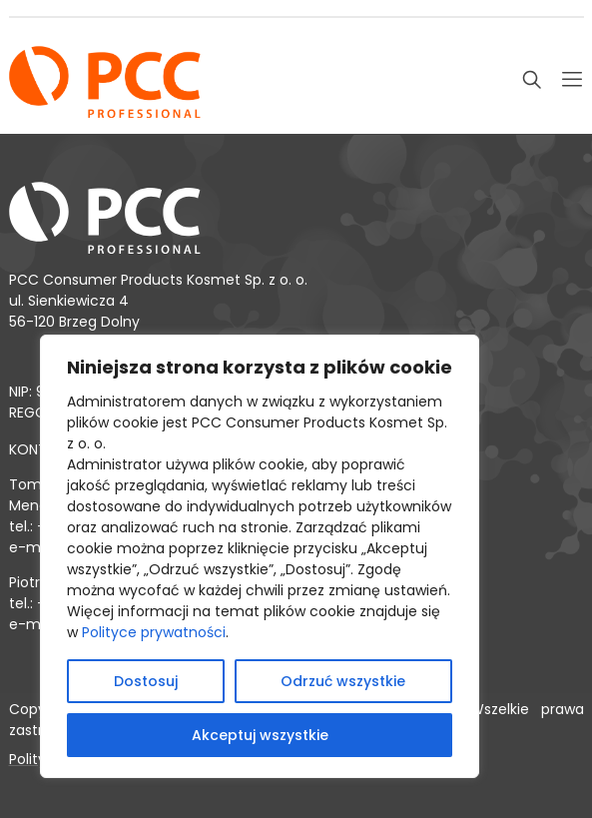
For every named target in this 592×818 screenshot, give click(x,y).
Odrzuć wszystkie (343, 681)
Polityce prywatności (154, 632)
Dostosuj (146, 681)
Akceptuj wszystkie (260, 735)
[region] (259, 556)
